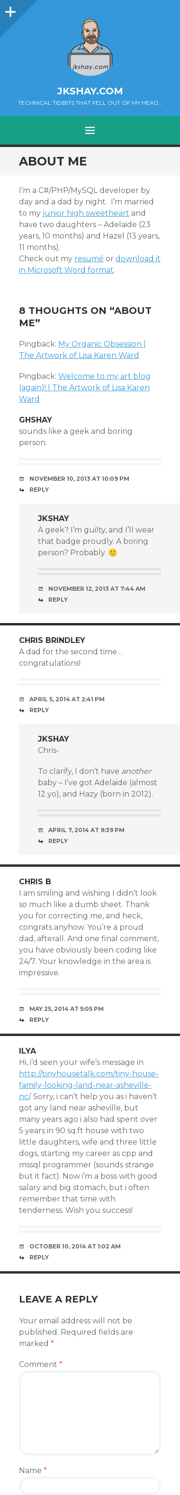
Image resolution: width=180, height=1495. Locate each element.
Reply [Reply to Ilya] (39, 1257)
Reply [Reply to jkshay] (58, 599)
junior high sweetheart (86, 213)
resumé (89, 258)
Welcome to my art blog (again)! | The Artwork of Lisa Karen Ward (85, 388)
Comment (41, 1364)
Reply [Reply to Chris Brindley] (39, 710)
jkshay (53, 518)
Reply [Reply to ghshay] (39, 489)
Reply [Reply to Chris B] (39, 1019)
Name (33, 1470)
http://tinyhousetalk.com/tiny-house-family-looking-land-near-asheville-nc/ (89, 1085)
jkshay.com (90, 91)
